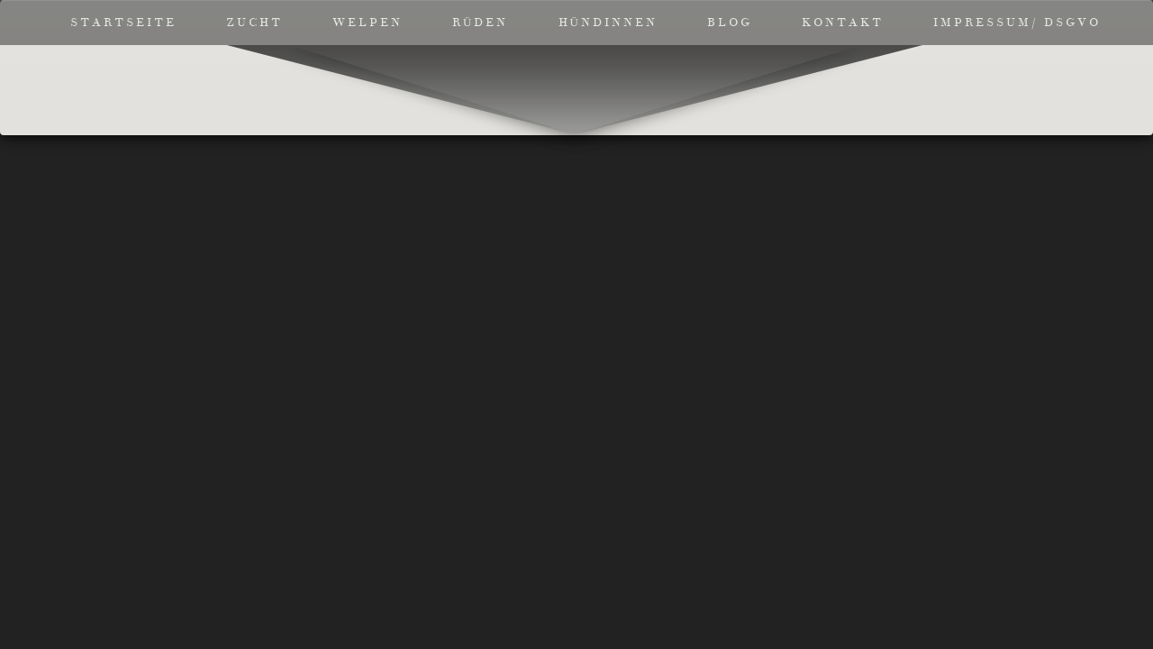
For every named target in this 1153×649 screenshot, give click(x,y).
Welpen (367, 22)
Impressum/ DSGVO (1017, 22)
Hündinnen (608, 22)
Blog (729, 22)
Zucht (254, 22)
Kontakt (843, 22)
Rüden (480, 22)
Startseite (123, 22)
